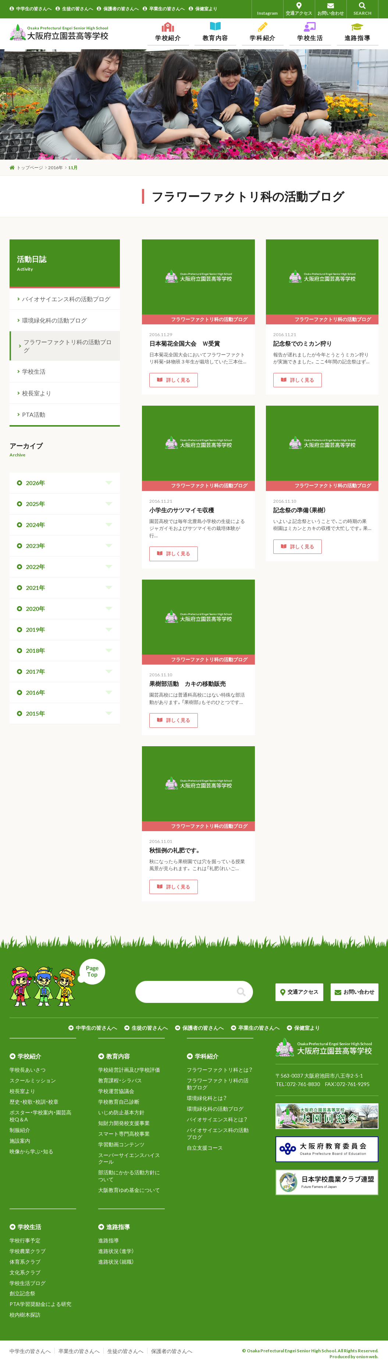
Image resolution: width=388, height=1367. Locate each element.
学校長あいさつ (28, 1070)
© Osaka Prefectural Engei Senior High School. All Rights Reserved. (310, 1350)
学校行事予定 (25, 1240)
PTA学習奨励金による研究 (40, 1304)
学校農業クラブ (28, 1251)
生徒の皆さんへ (74, 8)
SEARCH (362, 9)
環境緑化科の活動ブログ (54, 320)
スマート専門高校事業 (124, 1134)
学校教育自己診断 (118, 1102)
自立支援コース (205, 1147)
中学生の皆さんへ (30, 8)
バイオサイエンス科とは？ (217, 1119)
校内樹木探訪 (25, 1314)
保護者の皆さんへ (118, 8)
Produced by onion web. (354, 1356)
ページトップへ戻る (57, 983)
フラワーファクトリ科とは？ (220, 1070)
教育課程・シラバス (120, 1080)
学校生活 (34, 371)
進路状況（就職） (116, 1262)
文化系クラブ (25, 1272)
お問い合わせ (330, 9)
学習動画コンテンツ (121, 1144)
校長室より (36, 392)
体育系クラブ (25, 1262)
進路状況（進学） (116, 1251)
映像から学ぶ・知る (31, 1151)
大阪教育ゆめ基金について (129, 1190)
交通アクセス (299, 9)
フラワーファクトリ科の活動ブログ (68, 345)
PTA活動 (33, 414)
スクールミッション (33, 1080)
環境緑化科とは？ (207, 1098)
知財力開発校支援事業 (124, 1123)
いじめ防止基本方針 (121, 1112)
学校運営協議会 (116, 1091)
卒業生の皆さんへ (164, 8)
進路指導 (108, 1240)
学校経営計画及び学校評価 (129, 1070)
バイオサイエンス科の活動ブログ (66, 298)
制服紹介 (20, 1130)
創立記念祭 (22, 1293)
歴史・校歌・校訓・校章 (34, 1102)
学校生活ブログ (28, 1283)
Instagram (267, 9)
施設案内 (20, 1141)
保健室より (203, 8)
